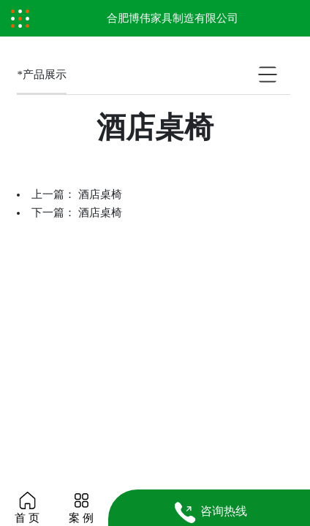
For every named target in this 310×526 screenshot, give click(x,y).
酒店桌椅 (100, 194)
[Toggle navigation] (20, 18)
